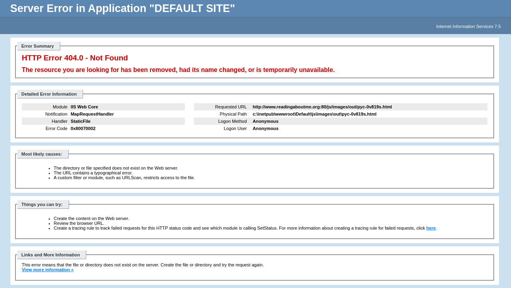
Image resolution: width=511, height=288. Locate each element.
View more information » (48, 269)
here (431, 228)
